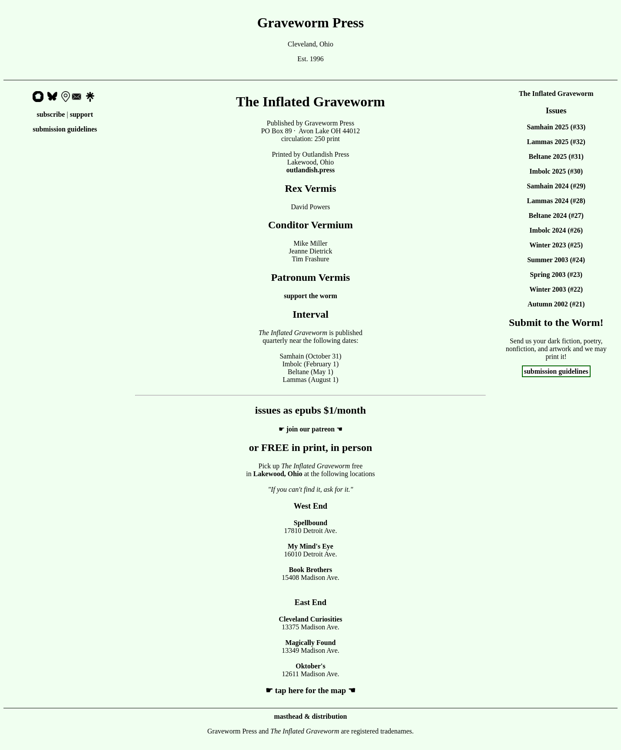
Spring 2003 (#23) (556, 274)
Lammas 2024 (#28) (556, 200)
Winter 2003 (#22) (556, 289)
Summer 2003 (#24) (556, 259)
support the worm (310, 295)
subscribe (51, 114)
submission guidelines (65, 129)
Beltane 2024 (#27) (556, 215)
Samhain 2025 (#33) (556, 127)
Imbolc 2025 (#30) (556, 171)
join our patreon (310, 429)
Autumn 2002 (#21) (556, 304)
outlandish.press (310, 170)
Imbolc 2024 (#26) (556, 230)
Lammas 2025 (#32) (556, 141)
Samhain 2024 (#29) (556, 186)
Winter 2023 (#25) (556, 245)
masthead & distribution (310, 716)
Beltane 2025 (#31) (556, 156)
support (81, 114)
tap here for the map (310, 690)
